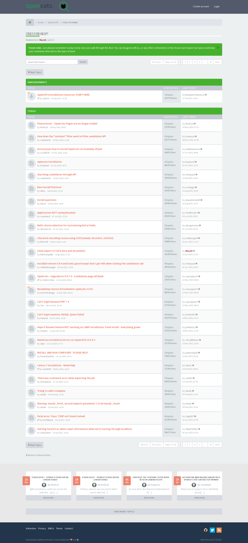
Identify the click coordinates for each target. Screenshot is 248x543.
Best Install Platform (49, 187)
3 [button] (189, 62)
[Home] (30, 22)
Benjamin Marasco (194, 94)
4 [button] (194, 62)
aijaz (42, 343)
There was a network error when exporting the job (66, 378)
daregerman (191, 225)
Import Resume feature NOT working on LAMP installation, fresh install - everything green (88, 327)
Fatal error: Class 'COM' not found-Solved (61, 416)
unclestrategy (47, 292)
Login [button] (217, 6)
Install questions (46, 200)
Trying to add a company (51, 390)
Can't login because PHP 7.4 (53, 301)
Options (144, 444)
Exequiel (44, 165)
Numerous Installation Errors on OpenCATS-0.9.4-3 (66, 339)
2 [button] (185, 62)
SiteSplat (50, 539)
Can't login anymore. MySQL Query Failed (60, 314)
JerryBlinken (191, 339)
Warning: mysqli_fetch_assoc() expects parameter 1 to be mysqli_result (78, 403)
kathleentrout (192, 149)
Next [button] (217, 62)
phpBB (39, 539)
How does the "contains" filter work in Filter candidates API (71, 136)
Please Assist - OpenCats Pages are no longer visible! (67, 123)
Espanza (189, 136)
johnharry (190, 327)
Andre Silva (48, 279)
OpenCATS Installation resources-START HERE (63, 94)
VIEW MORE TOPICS (124, 511)
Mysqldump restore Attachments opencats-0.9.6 (65, 289)
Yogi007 (189, 416)
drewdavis (45, 381)
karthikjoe (48, 419)
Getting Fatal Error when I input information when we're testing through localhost (84, 429)
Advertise (31, 528)
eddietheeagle (48, 267)
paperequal (191, 352)
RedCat (44, 127)
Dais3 (43, 203)
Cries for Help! (37, 34)
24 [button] (211, 62)
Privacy (42, 528)
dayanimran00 (192, 200)
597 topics (156, 62)
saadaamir (45, 140)
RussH (42, 39)
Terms (59, 528)
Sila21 (188, 365)
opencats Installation (49, 161)
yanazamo (45, 432)
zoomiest (45, 216)
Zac (42, 305)
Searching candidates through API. (57, 174)
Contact (69, 528)
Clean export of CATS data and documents (61, 250)
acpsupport (191, 276)
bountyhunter (47, 356)
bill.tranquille (46, 254)
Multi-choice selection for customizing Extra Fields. (66, 225)
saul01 (188, 378)
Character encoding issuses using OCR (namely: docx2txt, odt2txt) (75, 238)
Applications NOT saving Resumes (56, 212)
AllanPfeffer (191, 429)
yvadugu (189, 187)
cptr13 (50, 39)
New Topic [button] (34, 72)
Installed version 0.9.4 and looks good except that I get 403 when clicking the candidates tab (90, 263)
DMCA (51, 528)
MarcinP (44, 241)
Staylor (44, 330)
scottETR (45, 152)
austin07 (47, 369)
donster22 (45, 229)
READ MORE (48, 497)
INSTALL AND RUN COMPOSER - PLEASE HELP (62, 352)
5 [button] (199, 62)
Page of (170, 62)
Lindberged (191, 238)
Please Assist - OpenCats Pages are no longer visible (100, 478)
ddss (42, 190)
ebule (43, 394)
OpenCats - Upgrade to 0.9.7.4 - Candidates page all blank (70, 276)
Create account (201, 6)
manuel (44, 318)
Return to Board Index (38, 455)
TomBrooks (191, 212)
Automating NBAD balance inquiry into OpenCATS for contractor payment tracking (201, 479)
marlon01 (190, 314)
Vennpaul (190, 174)
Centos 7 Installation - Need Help (56, 365)
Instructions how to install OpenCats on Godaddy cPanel (69, 149)
